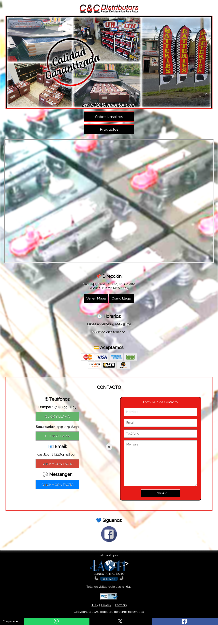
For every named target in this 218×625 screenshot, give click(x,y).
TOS (95, 605)
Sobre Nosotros (109, 116)
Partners (121, 605)
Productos (109, 129)
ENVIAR (160, 493)
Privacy (106, 605)
